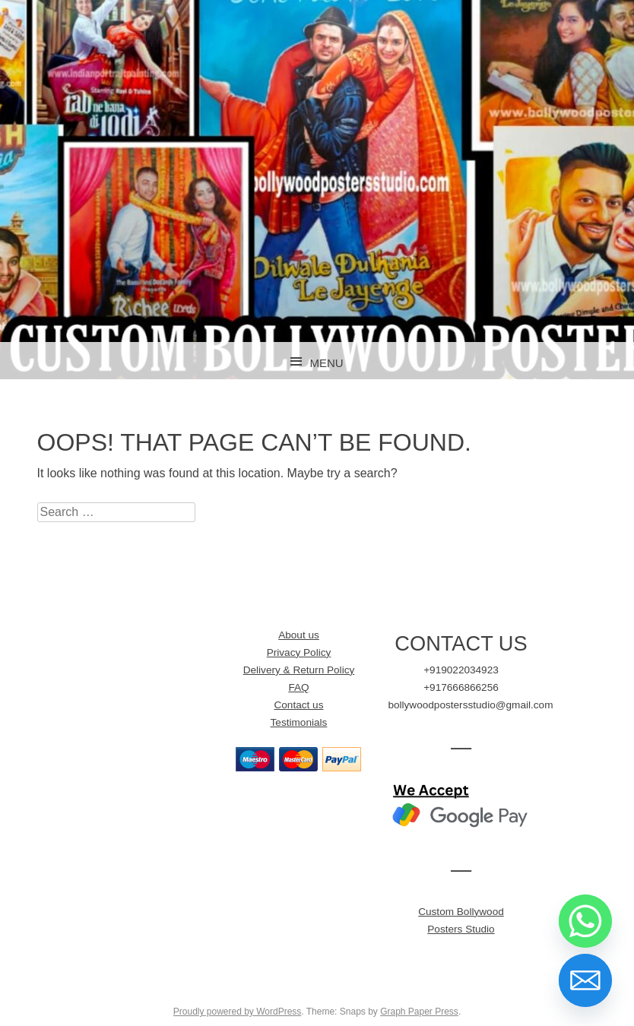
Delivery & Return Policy (299, 670)
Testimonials (299, 722)
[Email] (585, 980)
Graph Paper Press (419, 1011)
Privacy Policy (299, 652)
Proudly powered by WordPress (237, 1011)
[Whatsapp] (585, 921)
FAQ (298, 687)
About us (298, 635)
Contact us (298, 705)
